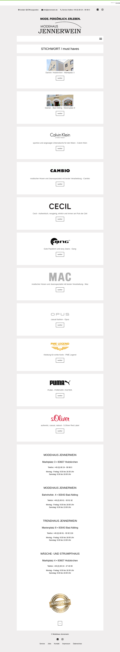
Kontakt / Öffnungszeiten (28, 10)
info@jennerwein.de (49, 10)
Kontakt (56, 644)
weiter (59, 78)
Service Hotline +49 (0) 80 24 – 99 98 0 (75, 10)
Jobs (49, 644)
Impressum (66, 644)
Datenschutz (77, 644)
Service (42, 644)
